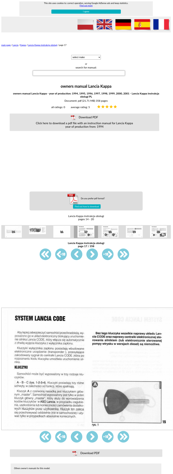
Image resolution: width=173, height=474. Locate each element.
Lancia (15, 45)
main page (6, 45)
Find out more (86, 5)
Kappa (23, 45)
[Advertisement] (84, 161)
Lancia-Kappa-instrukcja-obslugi (42, 45)
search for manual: (86, 67)
